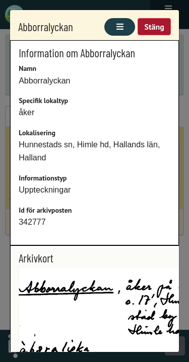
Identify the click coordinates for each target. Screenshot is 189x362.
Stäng (154, 27)
